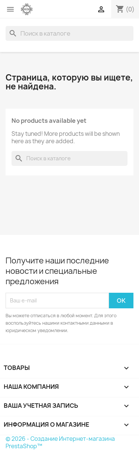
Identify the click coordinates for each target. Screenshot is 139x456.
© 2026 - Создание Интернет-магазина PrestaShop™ (60, 442)
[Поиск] (69, 33)
